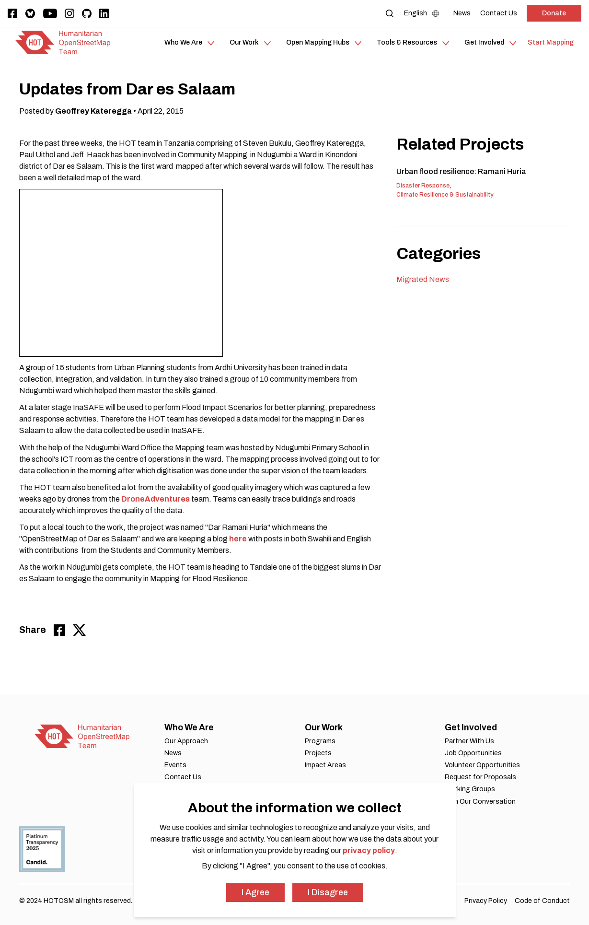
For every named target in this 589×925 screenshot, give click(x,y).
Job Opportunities (473, 753)
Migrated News (422, 279)
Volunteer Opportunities (482, 765)
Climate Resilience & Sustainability (444, 194)
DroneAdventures (156, 499)
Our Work (324, 727)
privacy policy (369, 850)
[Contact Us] (498, 13)
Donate (554, 13)
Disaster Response (423, 185)
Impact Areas (325, 765)
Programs (320, 741)
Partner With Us (469, 741)
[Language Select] (424, 13)
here (238, 539)
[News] (462, 13)
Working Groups (470, 789)
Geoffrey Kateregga (93, 111)
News (173, 753)
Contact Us (182, 777)
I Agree (255, 892)
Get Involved (471, 727)
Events (175, 765)
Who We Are (189, 727)
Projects (318, 753)
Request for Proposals (480, 777)
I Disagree (328, 892)
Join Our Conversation (480, 801)
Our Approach (186, 741)
